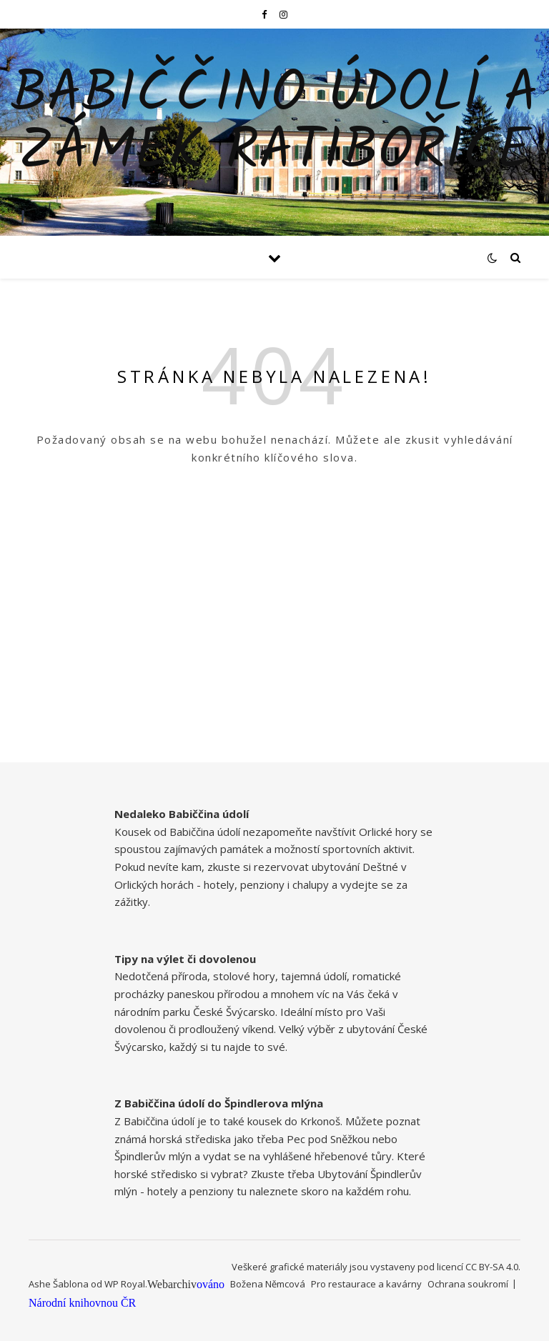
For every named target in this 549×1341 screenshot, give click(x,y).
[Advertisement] (274, 662)
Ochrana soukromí (467, 1283)
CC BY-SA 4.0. (492, 1266)
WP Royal (124, 1283)
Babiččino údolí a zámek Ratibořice (274, 123)
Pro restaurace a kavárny (366, 1283)
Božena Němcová (267, 1283)
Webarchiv (172, 1284)
